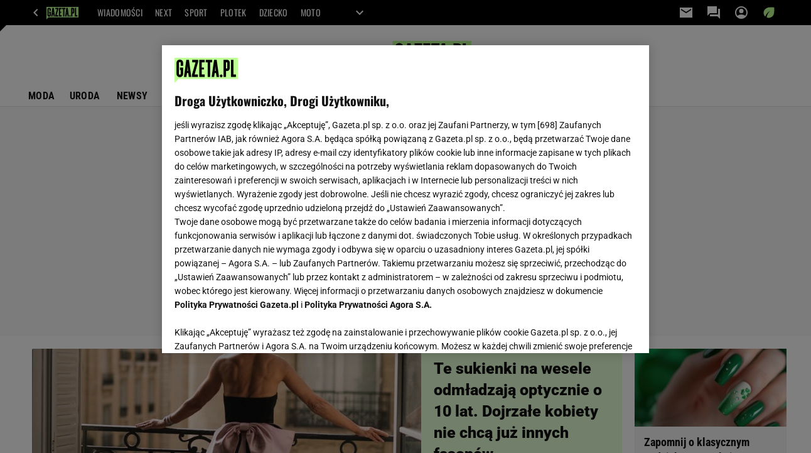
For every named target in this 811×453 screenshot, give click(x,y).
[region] (405, 199)
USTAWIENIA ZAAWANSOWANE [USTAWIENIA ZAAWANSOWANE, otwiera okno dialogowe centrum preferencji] (257, 328)
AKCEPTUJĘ (593, 329)
